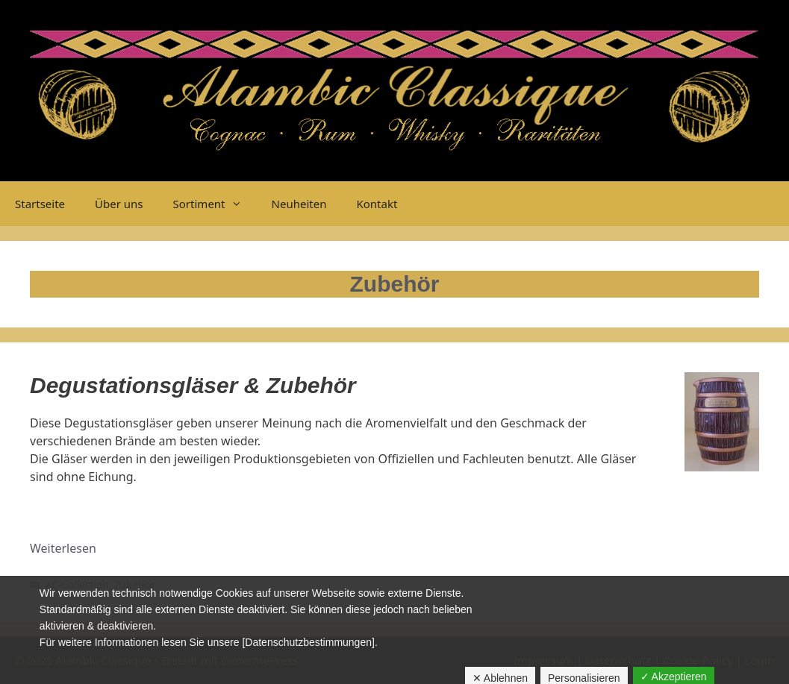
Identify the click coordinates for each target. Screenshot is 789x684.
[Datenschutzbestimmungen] (308, 642)
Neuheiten (299, 203)
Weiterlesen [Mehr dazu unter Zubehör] (63, 548)
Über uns (119, 203)
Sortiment (215, 203)
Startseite (40, 203)
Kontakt (376, 203)
